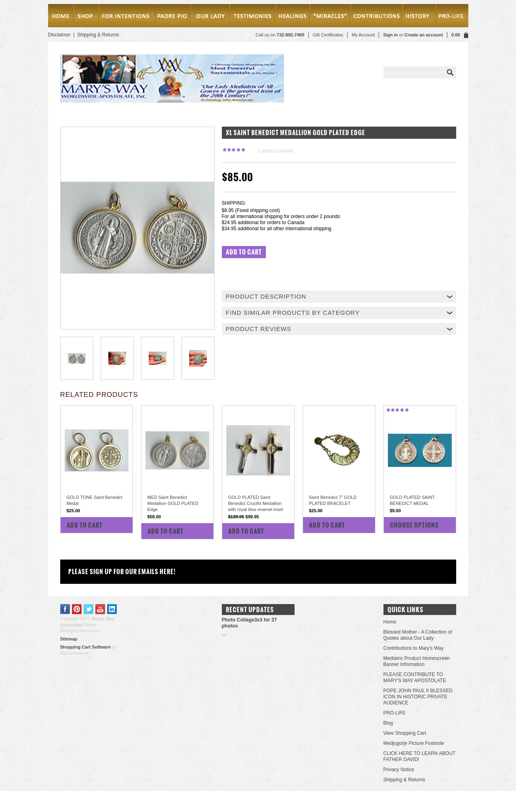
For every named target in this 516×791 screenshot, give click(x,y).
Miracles (331, 17)
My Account (363, 34)
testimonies (252, 17)
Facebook (65, 609)
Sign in (390, 34)
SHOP (86, 17)
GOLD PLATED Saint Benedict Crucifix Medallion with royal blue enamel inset (255, 503)
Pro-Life (451, 17)
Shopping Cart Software (85, 647)
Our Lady (209, 17)
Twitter (89, 609)
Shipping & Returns (98, 35)
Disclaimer (59, 35)
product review (275, 151)
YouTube (100, 609)
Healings (294, 17)
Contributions (377, 17)
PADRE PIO (172, 17)
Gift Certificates (328, 34)
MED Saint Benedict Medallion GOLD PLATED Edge (172, 503)
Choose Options (414, 525)
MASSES (126, 17)
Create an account (423, 34)
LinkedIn (112, 609)
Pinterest (77, 609)
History (418, 17)
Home (61, 17)
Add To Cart (85, 525)
